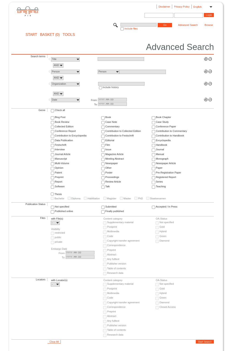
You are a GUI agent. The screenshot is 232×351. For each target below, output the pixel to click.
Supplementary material (120, 222)
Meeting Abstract (114, 158)
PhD (140, 198)
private (58, 241)
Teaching (161, 186)
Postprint (112, 226)
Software (60, 186)
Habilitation (93, 198)
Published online (64, 211)
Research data (115, 273)
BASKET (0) (50, 35)
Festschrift (60, 144)
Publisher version (116, 263)
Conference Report (65, 131)
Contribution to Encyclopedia (71, 135)
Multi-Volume (62, 163)
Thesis (58, 194)
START (31, 35)
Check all (60, 110)
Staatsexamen (158, 198)
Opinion (59, 167)
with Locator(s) (59, 280)
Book (108, 117)
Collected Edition (64, 126)
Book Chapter (163, 117)
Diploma (75, 198)
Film (107, 144)
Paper (159, 167)
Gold (162, 226)
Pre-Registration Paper (168, 172)
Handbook (161, 144)
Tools (69, 35)
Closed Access (168, 307)
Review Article (113, 181)
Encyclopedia (163, 140)
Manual (160, 154)
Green (163, 236)
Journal (160, 149)
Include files (131, 28)
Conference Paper (166, 126)
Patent (58, 172)
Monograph (162, 158)
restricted (60, 232)
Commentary (112, 126)
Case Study (162, 122)
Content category (112, 218)
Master (127, 198)
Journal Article (62, 154)
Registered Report (166, 177)
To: (95, 104)
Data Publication (64, 140)
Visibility (55, 229)
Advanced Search (188, 25)
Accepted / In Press (166, 206)
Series (159, 181)
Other (108, 167)
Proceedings (112, 177)
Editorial (109, 140)
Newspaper (111, 163)
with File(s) (57, 218)
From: (94, 100)
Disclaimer (164, 6)
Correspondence (116, 245)
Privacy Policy (181, 6)
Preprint (59, 177)
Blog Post (60, 117)
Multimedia (113, 231)
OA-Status (161, 218)
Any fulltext (113, 259)
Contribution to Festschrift (119, 135)
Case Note (111, 122)
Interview (60, 149)
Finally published (114, 211)
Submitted (111, 206)
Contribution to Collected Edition (123, 131)
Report (58, 181)
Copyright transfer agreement (123, 240)
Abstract (111, 254)
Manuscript (61, 158)
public (58, 237)
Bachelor (59, 198)
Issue (108, 149)
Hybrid (163, 231)
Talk (107, 186)
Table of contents (116, 268)
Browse (209, 25)
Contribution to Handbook (170, 135)
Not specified (62, 206)
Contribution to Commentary (171, 131)
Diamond (164, 240)
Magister (111, 198)
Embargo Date (59, 248)
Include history (111, 87)
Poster (109, 172)
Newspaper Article (166, 163)
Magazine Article (114, 154)
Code (110, 236)
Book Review (62, 122)
